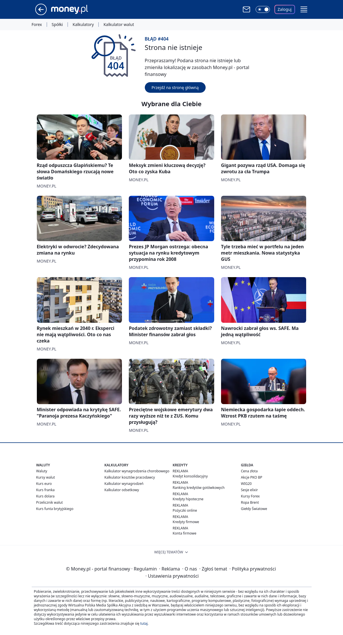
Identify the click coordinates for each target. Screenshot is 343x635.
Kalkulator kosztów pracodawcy (130, 477)
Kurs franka (45, 489)
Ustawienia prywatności (171, 576)
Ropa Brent (250, 502)
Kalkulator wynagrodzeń (124, 483)
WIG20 (246, 483)
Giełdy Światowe (254, 508)
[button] (303, 9)
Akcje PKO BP (251, 477)
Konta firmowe (184, 533)
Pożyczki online (185, 510)
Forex (37, 24)
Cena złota (249, 471)
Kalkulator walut (118, 24)
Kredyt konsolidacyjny (190, 476)
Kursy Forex (250, 496)
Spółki (57, 24)
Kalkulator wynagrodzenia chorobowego (137, 471)
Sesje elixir (249, 489)
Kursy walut (45, 477)
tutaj (144, 623)
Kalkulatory (83, 24)
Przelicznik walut (49, 502)
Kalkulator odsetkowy (122, 489)
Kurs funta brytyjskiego (54, 508)
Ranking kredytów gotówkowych (199, 487)
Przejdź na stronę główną (175, 87)
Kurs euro (44, 483)
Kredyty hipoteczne (188, 499)
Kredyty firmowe (186, 521)
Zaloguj (285, 9)
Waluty (41, 471)
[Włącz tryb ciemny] (263, 9)
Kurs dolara (45, 496)
